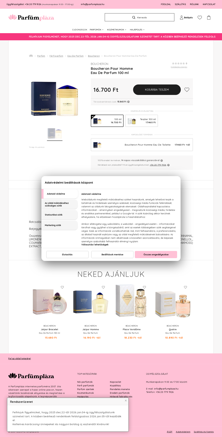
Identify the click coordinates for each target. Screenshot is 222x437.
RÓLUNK (194, 4)
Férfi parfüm (56, 56)
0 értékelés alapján (179, 67)
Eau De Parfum (76, 56)
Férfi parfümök (85, 385)
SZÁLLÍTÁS (180, 4)
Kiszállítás (115, 385)
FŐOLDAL (166, 4)
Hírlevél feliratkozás (121, 396)
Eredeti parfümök (120, 392)
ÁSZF (169, 431)
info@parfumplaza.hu (92, 4)
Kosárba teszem (157, 89)
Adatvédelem (183, 431)
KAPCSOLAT (209, 4)
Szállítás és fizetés (204, 431)
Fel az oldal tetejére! (19, 358)
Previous (25, 299)
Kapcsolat (115, 381)
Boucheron (94, 56)
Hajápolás (82, 396)
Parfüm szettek (85, 389)
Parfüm (41, 56)
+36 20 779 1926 (158, 165)
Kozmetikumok (85, 392)
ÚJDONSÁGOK (79, 29)
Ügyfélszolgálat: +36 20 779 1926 (40, 4)
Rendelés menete (120, 389)
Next (196, 299)
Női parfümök (85, 381)
